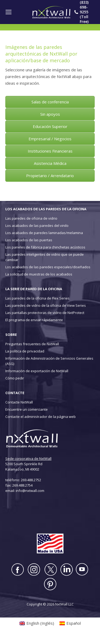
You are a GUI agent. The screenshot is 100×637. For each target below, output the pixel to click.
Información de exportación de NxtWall (36, 370)
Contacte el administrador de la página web (40, 416)
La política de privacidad (24, 351)
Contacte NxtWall (19, 402)
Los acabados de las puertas (28, 240)
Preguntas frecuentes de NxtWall (32, 343)
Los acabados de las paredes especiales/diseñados (47, 267)
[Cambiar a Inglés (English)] (37, 623)
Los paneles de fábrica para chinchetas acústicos (45, 247)
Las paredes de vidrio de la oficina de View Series (45, 305)
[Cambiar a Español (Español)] (70, 623)
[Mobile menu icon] (8, 12)
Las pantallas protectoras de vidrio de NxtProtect (44, 312)
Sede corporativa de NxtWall (28, 458)
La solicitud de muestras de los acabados (38, 274)
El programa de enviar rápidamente (34, 319)
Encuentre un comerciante (26, 409)
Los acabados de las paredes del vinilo (37, 225)
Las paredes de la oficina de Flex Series (37, 298)
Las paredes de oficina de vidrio (31, 218)
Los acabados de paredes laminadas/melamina (44, 232)
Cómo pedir (14, 378)
